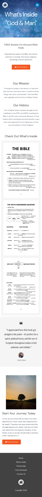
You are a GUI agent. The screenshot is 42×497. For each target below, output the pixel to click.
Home (21, 458)
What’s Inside (21, 462)
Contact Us (21, 474)
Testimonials (21, 466)
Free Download (21, 470)
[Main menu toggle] (37, 5)
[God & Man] (5, 5)
